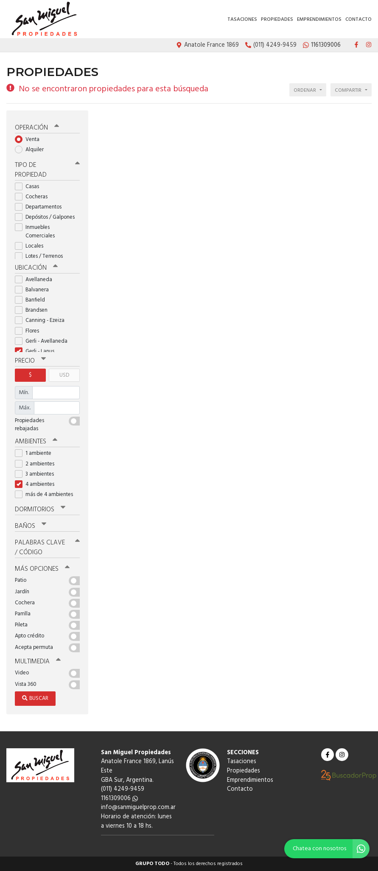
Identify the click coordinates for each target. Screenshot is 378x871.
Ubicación (36, 268)
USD (64, 375)
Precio (30, 361)
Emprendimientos (319, 19)
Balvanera (34, 290)
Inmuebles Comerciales (37, 231)
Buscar (35, 698)
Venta (30, 139)
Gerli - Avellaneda (44, 341)
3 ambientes (37, 474)
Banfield (32, 300)
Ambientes (36, 442)
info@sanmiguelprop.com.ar (138, 807)
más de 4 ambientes (46, 494)
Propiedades (277, 19)
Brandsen (34, 310)
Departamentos (41, 207)
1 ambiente (36, 453)
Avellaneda (36, 280)
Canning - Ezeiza (42, 320)
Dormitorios (40, 510)
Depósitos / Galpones (47, 217)
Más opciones (42, 569)
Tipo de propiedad (47, 170)
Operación (37, 128)
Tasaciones (242, 19)
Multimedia (38, 662)
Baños (30, 526)
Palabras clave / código (47, 548)
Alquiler (32, 150)
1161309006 (119, 798)
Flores (30, 331)
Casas (30, 187)
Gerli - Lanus (37, 351)
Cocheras (34, 197)
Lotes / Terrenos (41, 256)
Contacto (358, 19)
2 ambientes (37, 464)
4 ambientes (37, 484)
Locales (32, 246)
